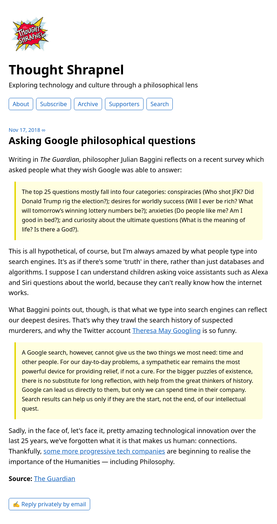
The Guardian (54, 478)
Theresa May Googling (166, 330)
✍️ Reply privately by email (49, 504)
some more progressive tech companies (104, 451)
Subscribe (53, 104)
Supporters (124, 104)
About (21, 104)
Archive (88, 104)
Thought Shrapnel (66, 69)
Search (159, 104)
